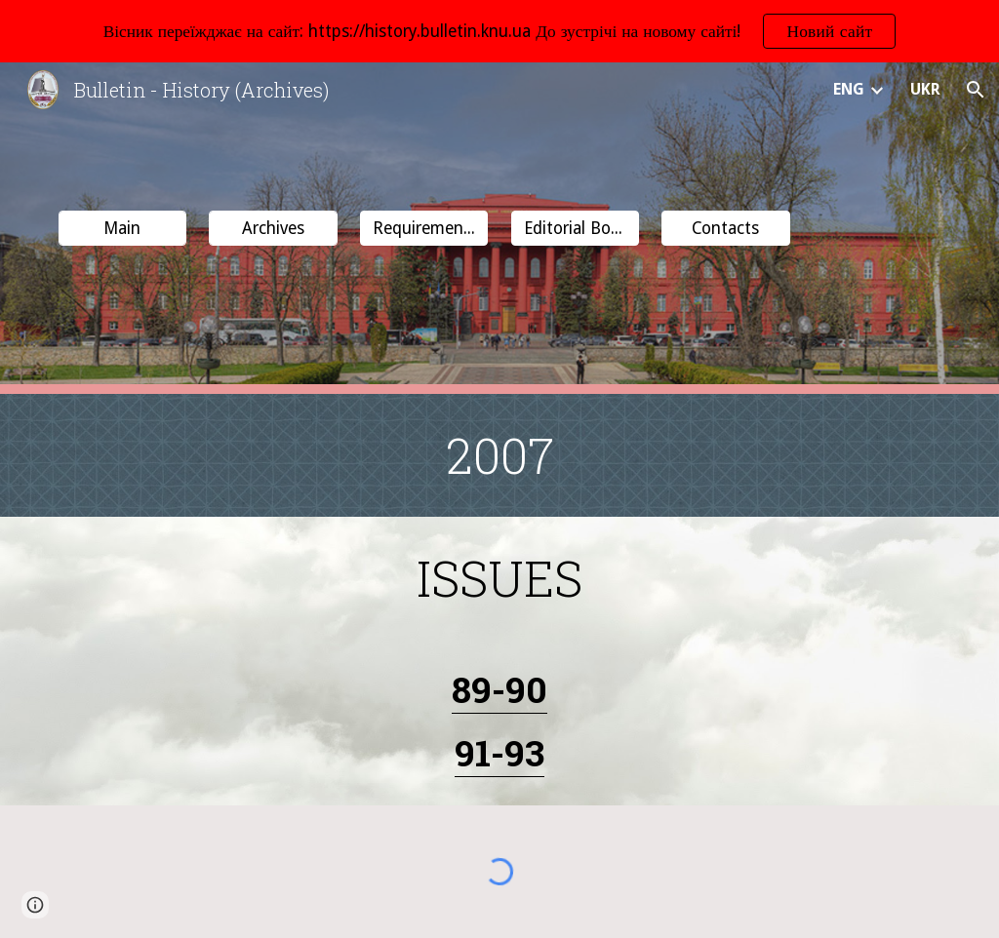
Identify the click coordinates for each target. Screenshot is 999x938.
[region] (499, 31)
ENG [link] (848, 89)
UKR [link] (925, 89)
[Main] (122, 228)
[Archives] (273, 228)
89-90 (499, 689)
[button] (975, 89)
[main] (500, 455)
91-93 (499, 752)
